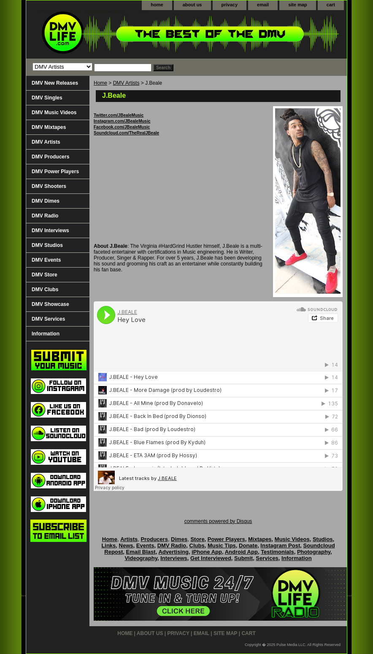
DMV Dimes (45, 201)
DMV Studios (47, 245)
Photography (313, 552)
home (157, 4)
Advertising (173, 552)
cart (331, 4)
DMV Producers (50, 157)
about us (192, 4)
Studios (323, 539)
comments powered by (218, 521)
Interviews (173, 558)
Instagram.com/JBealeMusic (122, 121)
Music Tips (222, 545)
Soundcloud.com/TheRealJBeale (126, 133)
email (263, 4)
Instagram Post (280, 545)
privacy (230, 4)
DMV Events (46, 260)
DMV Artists (126, 83)
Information (45, 334)
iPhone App (207, 552)
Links (108, 545)
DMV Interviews (50, 230)
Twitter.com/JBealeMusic (118, 115)
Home (100, 83)
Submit (243, 558)
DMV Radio (45, 216)
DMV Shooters (49, 186)
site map (297, 4)
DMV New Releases (55, 83)
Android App (241, 552)
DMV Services (48, 319)
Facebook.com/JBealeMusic (122, 127)
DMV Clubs (45, 289)
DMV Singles (47, 98)
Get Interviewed (210, 558)
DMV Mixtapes (49, 127)
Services (267, 558)
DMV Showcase (50, 304)
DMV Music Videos (54, 112)
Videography (140, 558)
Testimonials (277, 552)
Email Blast (141, 552)
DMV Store (44, 275)
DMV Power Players (55, 171)
